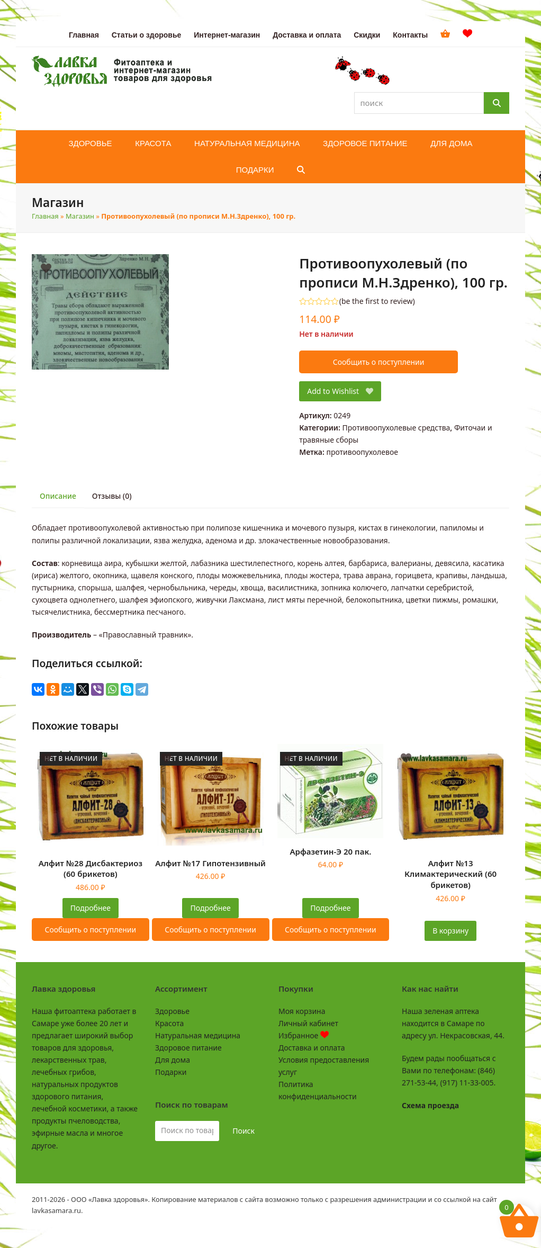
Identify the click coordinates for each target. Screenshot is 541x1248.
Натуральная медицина (197, 1035)
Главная (45, 216)
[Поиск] (496, 103)
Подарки (170, 1072)
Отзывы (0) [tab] (112, 496)
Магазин (80, 216)
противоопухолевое (362, 452)
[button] (300, 170)
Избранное (303, 1035)
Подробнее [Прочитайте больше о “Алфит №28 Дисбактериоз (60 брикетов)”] (90, 908)
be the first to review (377, 301)
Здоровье (172, 1011)
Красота (169, 1023)
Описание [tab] (58, 496)
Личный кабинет (308, 1023)
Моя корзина (301, 1011)
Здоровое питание (188, 1048)
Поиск (243, 1131)
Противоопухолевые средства (396, 428)
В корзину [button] (450, 931)
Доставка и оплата (311, 1048)
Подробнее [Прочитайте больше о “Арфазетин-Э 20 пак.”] (330, 908)
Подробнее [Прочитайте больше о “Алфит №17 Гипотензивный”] (211, 908)
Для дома (172, 1060)
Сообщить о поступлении (379, 362)
